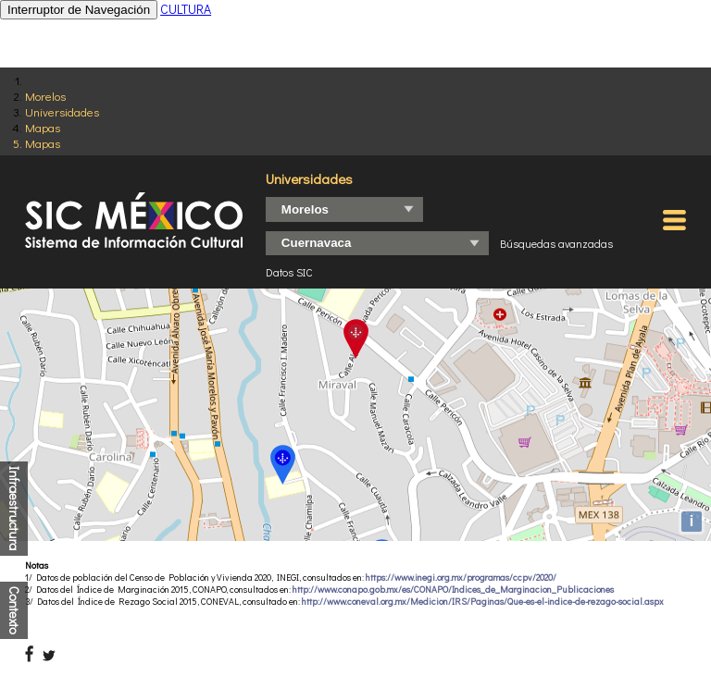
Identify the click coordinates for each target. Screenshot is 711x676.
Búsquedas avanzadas (556, 243)
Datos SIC (289, 271)
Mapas (42, 127)
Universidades (62, 111)
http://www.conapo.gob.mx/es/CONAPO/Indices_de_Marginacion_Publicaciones (453, 590)
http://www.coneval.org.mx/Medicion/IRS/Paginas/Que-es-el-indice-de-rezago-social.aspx (483, 602)
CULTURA (185, 9)
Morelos (45, 96)
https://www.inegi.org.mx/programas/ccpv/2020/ (461, 578)
